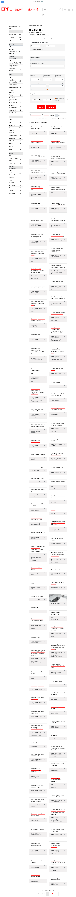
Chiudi (40, 25)
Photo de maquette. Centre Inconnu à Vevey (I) (37, 786)
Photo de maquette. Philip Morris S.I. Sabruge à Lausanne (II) (37, 236)
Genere (11, 153)
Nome (10, 74)
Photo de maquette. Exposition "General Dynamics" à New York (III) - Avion (57, 350)
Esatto (57, 100)
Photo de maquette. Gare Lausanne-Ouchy (57, 468)
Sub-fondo (15, 185)
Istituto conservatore (35, 57)
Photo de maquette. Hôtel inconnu (57, 369)
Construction (54, 735)
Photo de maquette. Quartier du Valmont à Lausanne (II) (58, 424)
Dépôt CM (15, 163)
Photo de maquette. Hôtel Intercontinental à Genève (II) (58, 297)
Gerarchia (45, 115)
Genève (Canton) (15, 131)
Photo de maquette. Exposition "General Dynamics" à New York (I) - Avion (37, 371)
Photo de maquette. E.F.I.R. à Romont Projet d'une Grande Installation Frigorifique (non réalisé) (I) (58, 646)
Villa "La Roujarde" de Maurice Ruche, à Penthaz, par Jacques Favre (37, 270)
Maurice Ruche (15, 63)
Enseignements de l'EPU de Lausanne (57, 583)
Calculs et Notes (35, 742)
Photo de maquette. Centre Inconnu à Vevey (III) (37, 800)
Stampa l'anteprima (35, 115)
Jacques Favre (15, 66)
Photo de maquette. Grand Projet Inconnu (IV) (37, 636)
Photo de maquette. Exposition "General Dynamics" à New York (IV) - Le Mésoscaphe (37, 391)
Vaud (15, 128)
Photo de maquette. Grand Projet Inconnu (37, 698)
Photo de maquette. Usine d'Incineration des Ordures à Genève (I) (37, 620)
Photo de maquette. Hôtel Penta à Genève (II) (57, 127)
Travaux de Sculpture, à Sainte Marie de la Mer (36, 518)
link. (42, 1)
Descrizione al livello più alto (37, 63)
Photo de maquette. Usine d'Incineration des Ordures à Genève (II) (57, 628)
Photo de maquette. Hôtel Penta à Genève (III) (37, 141)
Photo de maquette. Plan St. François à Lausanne (57, 394)
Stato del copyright (34, 83)
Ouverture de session (48, 15)
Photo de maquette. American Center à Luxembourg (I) (38, 286)
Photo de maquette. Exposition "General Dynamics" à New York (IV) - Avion (37, 351)
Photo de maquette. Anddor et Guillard (58, 439)
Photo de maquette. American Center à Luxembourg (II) (58, 313)
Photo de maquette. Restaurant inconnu (55, 878)
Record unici (15, 35)
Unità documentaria (15, 174)
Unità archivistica (15, 181)
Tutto (10, 47)
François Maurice (15, 91)
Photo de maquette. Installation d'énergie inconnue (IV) (56, 845)
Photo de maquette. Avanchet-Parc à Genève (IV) (58, 204)
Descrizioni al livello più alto (38, 89)
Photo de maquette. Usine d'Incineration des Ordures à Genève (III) (57, 748)
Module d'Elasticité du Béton (58, 569)
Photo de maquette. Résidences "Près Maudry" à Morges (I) (58, 666)
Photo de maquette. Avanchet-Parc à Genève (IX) (38, 171)
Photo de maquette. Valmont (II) (37, 490)
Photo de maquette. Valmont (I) (58, 482)
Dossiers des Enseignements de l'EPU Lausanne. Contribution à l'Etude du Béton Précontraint (38, 549)
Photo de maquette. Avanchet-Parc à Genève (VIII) (37, 188)
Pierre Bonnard (15, 103)
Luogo (11, 117)
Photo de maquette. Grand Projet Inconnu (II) (57, 830)
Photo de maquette (55, 382)
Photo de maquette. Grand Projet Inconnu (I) (37, 755)
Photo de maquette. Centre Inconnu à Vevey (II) (57, 795)
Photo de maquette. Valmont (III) (58, 496)
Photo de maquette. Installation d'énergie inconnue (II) (36, 770)
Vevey (15, 144)
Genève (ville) (15, 135)
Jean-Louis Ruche (15, 69)
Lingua (11, 32)
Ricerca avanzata (48, 38)
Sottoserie (15, 193)
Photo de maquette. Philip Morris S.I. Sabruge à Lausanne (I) (57, 250)
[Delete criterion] (58, 45)
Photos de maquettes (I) (56, 681)
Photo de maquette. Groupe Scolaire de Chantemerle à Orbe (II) (37, 303)
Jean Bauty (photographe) (15, 81)
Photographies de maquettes (38, 454)
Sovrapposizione (60, 98)
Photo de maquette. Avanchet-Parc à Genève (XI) (58, 157)
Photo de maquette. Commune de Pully (55, 613)
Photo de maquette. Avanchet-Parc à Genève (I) (57, 235)
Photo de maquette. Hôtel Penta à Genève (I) (37, 127)
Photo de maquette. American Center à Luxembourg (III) (38, 319)
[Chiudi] (74, 2)
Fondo (15, 191)
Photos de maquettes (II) (37, 467)
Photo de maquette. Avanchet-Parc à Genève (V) (58, 172)
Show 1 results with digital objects (38, 122)
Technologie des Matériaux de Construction (58, 693)
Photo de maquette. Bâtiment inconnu (58, 707)
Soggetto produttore (12, 57)
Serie (15, 188)
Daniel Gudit (15, 113)
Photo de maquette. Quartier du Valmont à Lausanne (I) (37, 410)
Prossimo (55, 894)
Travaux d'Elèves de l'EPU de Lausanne (38, 533)
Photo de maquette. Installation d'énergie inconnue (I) (36, 845)
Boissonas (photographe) (15, 99)
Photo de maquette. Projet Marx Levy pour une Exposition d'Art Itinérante (37, 727)
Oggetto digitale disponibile (46, 76)
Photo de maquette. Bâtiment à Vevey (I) (38, 861)
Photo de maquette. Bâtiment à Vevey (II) (58, 721)
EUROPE (15, 125)
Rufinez (15, 95)
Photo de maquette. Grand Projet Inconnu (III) (57, 764)
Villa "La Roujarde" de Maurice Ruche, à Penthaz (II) (38, 828)
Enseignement (34, 607)
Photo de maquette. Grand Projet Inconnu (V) (37, 712)
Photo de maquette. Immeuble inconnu (35, 441)
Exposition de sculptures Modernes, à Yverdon (57, 454)
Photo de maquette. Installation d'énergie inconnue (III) (56, 779)
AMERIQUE (15, 146)
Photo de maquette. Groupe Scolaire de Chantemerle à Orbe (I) (37, 253)
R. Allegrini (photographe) (15, 106)
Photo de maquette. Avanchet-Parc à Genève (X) (38, 155)
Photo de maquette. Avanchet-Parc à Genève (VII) (58, 219)
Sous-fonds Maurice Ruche (37, 478)
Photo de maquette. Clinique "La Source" (37, 504)
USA (15, 149)
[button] (69, 9)
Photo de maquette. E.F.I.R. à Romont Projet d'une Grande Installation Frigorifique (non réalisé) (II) (58, 812)
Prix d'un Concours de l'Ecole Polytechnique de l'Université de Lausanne (58, 523)
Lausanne (15, 138)
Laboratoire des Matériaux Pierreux (57, 539)
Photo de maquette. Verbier (37, 686)
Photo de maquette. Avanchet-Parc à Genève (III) (58, 141)
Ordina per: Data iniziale (42, 118)
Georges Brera (15, 88)
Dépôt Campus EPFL (15, 159)
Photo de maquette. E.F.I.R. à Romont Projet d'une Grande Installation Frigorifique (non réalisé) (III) (38, 653)
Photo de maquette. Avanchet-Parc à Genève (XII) (58, 188)
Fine (44, 97)
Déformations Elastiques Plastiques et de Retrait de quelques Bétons (57, 554)
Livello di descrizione (12, 167)
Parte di (11, 44)
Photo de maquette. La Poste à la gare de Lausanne (58, 408)
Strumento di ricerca (58, 76)
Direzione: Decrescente (58, 118)
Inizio (33, 97)
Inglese (15, 40)
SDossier (15, 178)
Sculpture (53, 510)
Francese (15, 37)
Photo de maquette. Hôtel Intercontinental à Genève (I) (58, 282)
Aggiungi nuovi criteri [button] (37, 49)
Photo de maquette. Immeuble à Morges (35, 335)
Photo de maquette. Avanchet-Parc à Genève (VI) (38, 204)
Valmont (15, 141)
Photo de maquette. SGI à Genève (37, 672)
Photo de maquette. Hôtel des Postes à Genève (38, 814)
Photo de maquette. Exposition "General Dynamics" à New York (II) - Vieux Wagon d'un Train (57, 330)
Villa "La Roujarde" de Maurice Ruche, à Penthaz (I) (58, 266)
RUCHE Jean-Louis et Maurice (15, 51)
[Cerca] (50, 9)
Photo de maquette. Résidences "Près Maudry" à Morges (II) (58, 862)
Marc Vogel (15, 110)
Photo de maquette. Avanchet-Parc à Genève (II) (37, 219)
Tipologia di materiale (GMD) (56, 83)
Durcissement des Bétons (37, 596)
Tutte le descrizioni (52, 89)
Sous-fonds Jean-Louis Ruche (36, 582)
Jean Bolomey (15, 85)
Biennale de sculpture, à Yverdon (36, 568)
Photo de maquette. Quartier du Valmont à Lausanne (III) (37, 425)
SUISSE (15, 122)
